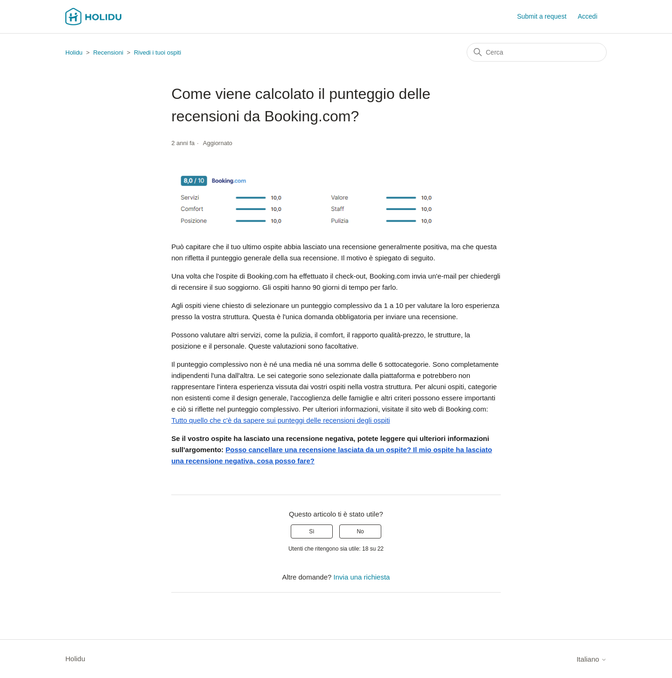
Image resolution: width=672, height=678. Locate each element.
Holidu (74, 52)
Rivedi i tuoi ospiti (157, 52)
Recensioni (108, 52)
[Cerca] (537, 52)
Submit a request (542, 16)
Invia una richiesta (362, 577)
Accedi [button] (587, 16)
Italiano (591, 659)
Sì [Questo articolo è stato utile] (311, 531)
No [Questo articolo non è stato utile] (360, 531)
